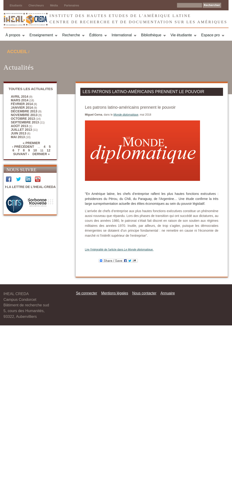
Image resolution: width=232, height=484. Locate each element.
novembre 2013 (24, 115)
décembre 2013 (24, 111)
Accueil (17, 51)
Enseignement (41, 35)
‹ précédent (23, 146)
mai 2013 (18, 137)
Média (54, 5)
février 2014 (22, 104)
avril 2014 (19, 96)
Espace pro (210, 35)
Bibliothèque (151, 35)
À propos (13, 35)
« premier (31, 143)
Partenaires (71, 5)
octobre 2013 (23, 118)
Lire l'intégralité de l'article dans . (119, 249)
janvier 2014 (22, 107)
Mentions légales (114, 293)
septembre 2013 (25, 122)
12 (48, 150)
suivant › (21, 154)
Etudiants (16, 5)
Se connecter (86, 293)
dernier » (41, 154)
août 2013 (19, 126)
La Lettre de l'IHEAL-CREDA (31, 187)
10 (35, 150)
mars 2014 (19, 100)
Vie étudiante (181, 35)
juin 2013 (18, 133)
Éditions (95, 35)
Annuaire (167, 293)
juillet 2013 (21, 129)
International (122, 35)
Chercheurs (36, 5)
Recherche (71, 35)
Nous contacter (144, 293)
